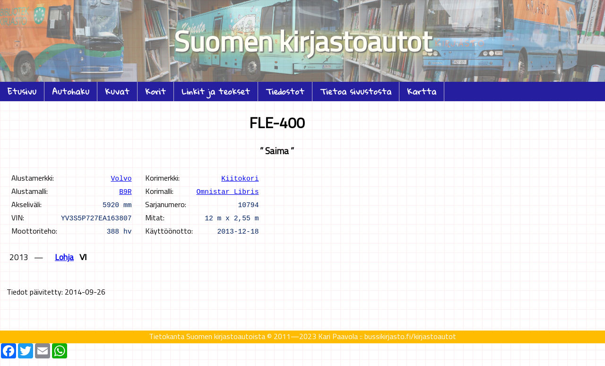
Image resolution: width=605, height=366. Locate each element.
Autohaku (70, 91)
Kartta (421, 91)
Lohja (64, 257)
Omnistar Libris (228, 191)
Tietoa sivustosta (355, 91)
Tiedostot (285, 91)
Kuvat (117, 91)
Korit (155, 91)
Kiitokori (240, 178)
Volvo (121, 178)
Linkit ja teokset (216, 91)
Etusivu (22, 91)
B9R (125, 191)
